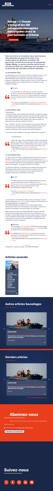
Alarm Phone (22, 201)
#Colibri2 (38, 182)
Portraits (11, 262)
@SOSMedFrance (24, 95)
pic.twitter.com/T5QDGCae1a (28, 147)
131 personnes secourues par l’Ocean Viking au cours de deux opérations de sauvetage (26, 336)
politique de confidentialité (25, 427)
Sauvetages (13, 39)
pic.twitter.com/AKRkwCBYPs (20, 237)
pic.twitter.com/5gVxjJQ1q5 (37, 102)
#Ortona (13, 98)
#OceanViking (16, 102)
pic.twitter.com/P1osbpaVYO (25, 191)
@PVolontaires (15, 184)
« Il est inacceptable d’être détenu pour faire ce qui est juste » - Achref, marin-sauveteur (12, 280)
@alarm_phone (34, 228)
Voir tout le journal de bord (36, 397)
